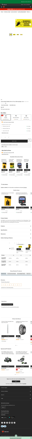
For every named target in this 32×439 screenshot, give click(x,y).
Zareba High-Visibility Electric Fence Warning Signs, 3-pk (12, 101)
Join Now (24, 383)
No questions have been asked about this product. (10, 307)
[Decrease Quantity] (2, 137)
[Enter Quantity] (5, 137)
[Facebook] (2, 423)
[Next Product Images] (30, 24)
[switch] (10, 248)
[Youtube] (9, 423)
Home (2, 11)
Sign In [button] (16, 381)
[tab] (6, 117)
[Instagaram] (7, 423)
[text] (4, 173)
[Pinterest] (12, 423)
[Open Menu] (1, 7)
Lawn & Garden (14, 11)
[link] (4, 103)
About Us (16, 394)
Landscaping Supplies (22, 11)
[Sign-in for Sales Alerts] (5, 109)
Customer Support (16, 387)
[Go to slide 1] (10, 34)
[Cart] (30, 7)
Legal (16, 398)
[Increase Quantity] (8, 137)
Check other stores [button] (5, 132)
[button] (13, 122)
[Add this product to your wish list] (29, 140)
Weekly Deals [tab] (3, 273)
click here (25, 187)
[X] (4, 423)
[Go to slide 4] (21, 34)
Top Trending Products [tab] (21, 273)
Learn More (3, 414)
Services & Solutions (16, 391)
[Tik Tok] (14, 423)
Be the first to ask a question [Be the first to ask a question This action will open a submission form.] (7, 304)
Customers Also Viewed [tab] (11, 273)
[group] (18, 369)
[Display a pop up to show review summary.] (23, 339)
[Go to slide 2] (14, 34)
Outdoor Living (7, 11)
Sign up (3, 407)
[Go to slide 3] (18, 34)
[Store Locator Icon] (2, 4)
